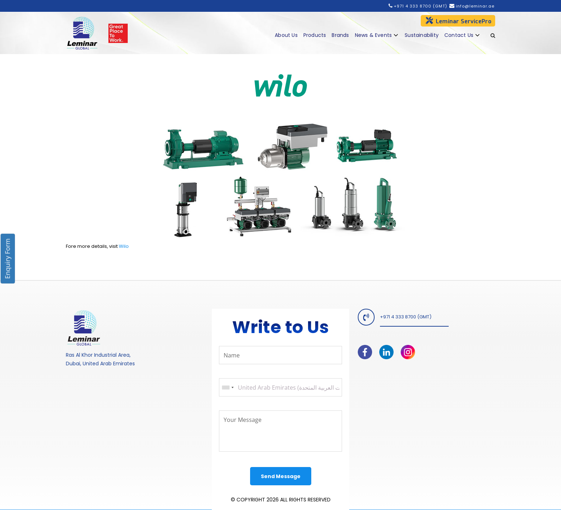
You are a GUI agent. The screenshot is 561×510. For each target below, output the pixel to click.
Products (314, 35)
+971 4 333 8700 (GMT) (420, 6)
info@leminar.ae (474, 6)
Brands (340, 35)
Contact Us (458, 35)
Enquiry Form (7, 259)
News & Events (373, 35)
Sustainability (422, 35)
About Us (286, 35)
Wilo (124, 246)
